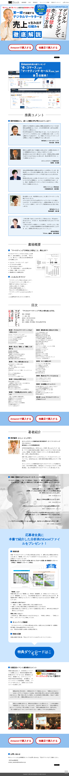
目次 (29, 2)
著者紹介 (35, 2)
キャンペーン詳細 (44, 2)
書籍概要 (24, 2)
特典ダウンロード (56, 2)
